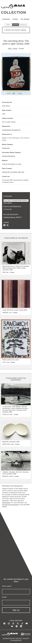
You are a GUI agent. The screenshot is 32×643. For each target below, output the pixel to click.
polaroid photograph (8, 156)
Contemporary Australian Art (11, 130)
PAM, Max (5, 272)
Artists (15, 19)
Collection (13, 12)
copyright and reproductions (10, 504)
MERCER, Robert (7, 476)
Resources (23, 24)
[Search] (16, 30)
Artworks (6, 19)
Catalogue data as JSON (11, 217)
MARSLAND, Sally (8, 444)
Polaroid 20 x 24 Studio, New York (13, 172)
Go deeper (25, 19)
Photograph (6, 148)
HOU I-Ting (5, 362)
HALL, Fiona (12, 48)
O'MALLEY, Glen (7, 414)
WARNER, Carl (7, 312)
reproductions (6, 502)
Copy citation (7, 203)
